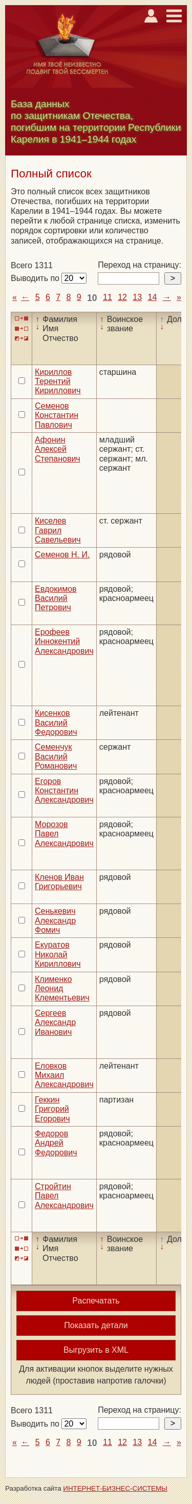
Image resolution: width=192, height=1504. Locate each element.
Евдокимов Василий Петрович (56, 598)
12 (122, 297)
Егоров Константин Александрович (64, 791)
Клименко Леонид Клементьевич (62, 988)
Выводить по (36, 278)
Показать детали (95, 1325)
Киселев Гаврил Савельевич (58, 530)
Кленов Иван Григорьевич (59, 882)
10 (92, 298)
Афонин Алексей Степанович (57, 449)
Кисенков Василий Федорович (56, 722)
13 (137, 297)
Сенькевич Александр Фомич (55, 920)
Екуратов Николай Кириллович (58, 954)
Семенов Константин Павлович (56, 415)
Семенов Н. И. (62, 554)
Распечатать (95, 1300)
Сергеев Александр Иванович (55, 1022)
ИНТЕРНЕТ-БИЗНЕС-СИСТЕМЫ (115, 1488)
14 (152, 297)
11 (107, 297)
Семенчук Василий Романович (56, 756)
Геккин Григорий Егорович (52, 1109)
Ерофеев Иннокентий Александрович (64, 641)
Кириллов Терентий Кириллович (58, 381)
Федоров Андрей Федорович (56, 1143)
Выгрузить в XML (96, 1350)
